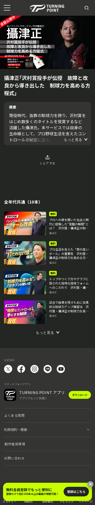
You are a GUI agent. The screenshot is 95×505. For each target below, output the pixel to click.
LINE (48, 369)
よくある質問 (14, 415)
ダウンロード (79, 395)
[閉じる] (90, 484)
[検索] (86, 8)
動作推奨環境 (15, 444)
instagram (34, 369)
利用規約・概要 (15, 429)
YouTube (61, 369)
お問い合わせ (14, 458)
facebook (21, 369)
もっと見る (73, 140)
